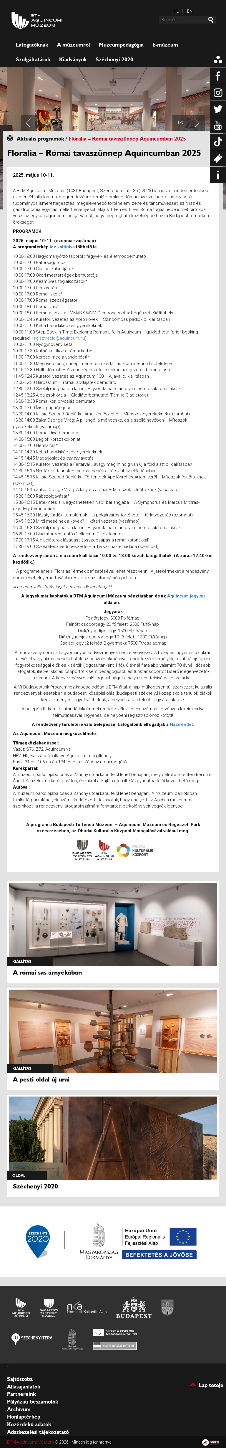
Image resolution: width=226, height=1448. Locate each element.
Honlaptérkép (23, 1417)
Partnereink (21, 1394)
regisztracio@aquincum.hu (58, 338)
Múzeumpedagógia (121, 45)
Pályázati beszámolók (32, 1402)
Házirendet (181, 724)
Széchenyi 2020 (114, 59)
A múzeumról (73, 45)
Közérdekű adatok (29, 1424)
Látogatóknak (32, 45)
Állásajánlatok (23, 1386)
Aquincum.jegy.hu (186, 596)
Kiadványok (73, 59)
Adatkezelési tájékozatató (38, 1432)
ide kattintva (62, 247)
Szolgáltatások (33, 59)
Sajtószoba (20, 1379)
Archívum (19, 1409)
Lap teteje (211, 1385)
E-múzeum (165, 45)
